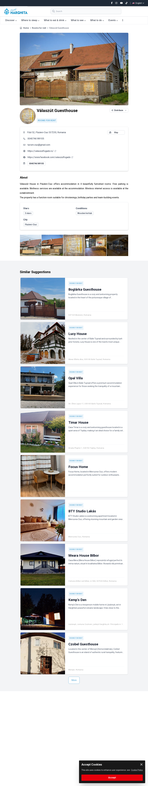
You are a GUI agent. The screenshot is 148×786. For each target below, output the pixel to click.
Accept (112, 777)
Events (113, 20)
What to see (78, 20)
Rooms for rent (39, 28)
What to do (97, 20)
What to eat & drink (55, 20)
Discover (11, 20)
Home (26, 28)
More (74, 680)
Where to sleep (30, 20)
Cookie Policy (137, 770)
